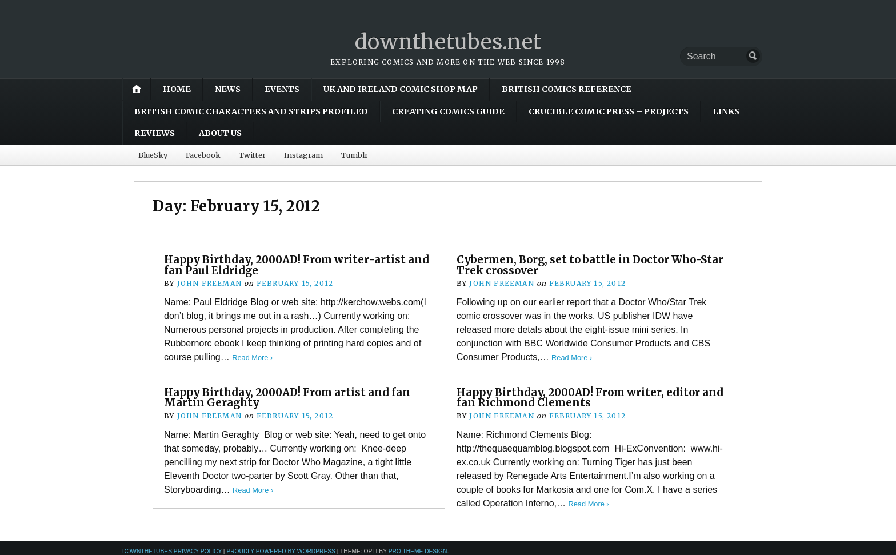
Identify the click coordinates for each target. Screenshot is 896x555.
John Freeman (209, 283)
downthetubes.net (448, 42)
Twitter (252, 154)
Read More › (252, 357)
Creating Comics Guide (448, 111)
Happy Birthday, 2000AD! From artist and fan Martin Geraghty (287, 397)
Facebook (203, 154)
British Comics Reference (566, 89)
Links (726, 111)
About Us (220, 133)
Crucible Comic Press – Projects (609, 111)
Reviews (154, 133)
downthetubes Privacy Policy (172, 551)
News (228, 89)
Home (177, 89)
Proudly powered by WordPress (280, 551)
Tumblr (354, 154)
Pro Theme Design (418, 551)
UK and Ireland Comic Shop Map (400, 89)
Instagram (303, 154)
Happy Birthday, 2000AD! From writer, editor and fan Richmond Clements (590, 397)
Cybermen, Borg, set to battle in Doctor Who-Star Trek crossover (590, 265)
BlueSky (152, 154)
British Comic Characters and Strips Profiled (251, 111)
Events (282, 89)
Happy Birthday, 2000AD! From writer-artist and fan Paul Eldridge (296, 265)
